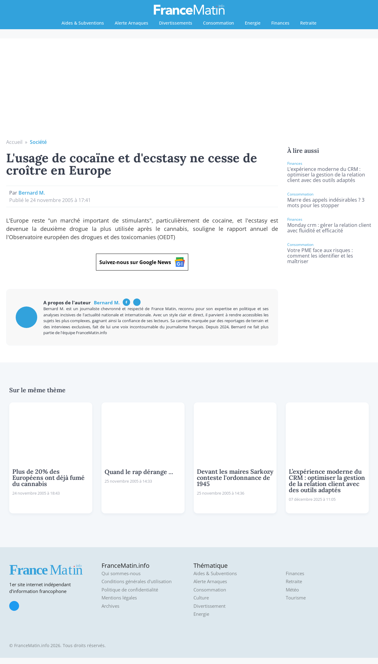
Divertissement (209, 606)
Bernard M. (31, 192)
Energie (253, 23)
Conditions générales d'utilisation (136, 581)
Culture (201, 598)
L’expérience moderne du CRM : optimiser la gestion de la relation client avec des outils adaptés (326, 175)
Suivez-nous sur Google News (142, 262)
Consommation (218, 23)
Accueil (14, 142)
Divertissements (175, 23)
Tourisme (296, 598)
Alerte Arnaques (131, 23)
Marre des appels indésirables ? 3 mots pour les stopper (325, 202)
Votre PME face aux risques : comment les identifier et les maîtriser (320, 256)
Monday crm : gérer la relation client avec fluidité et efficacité (329, 228)
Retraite (308, 23)
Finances (280, 23)
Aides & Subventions (83, 23)
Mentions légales (119, 598)
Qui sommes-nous (121, 573)
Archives (110, 606)
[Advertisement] (189, 92)
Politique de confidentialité (129, 590)
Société (38, 142)
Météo (292, 590)
